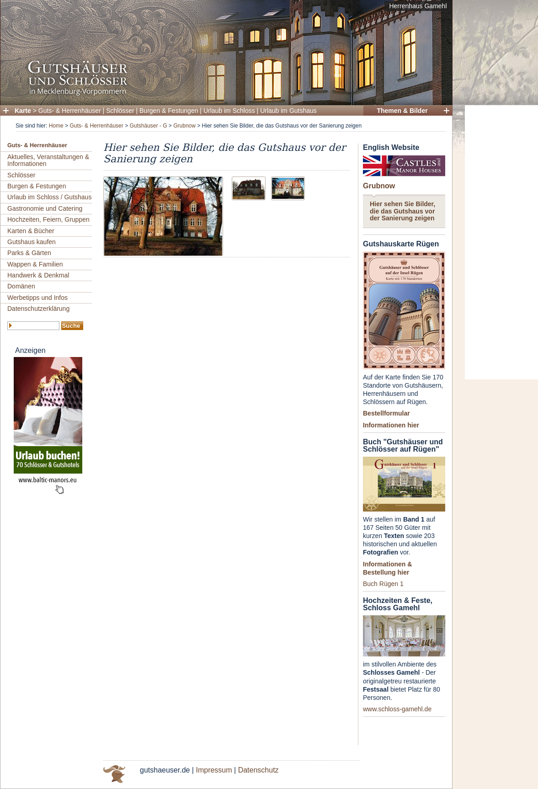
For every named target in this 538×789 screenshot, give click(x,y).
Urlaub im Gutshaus (288, 110)
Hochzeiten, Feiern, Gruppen (48, 219)
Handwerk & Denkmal (38, 275)
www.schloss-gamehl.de (397, 709)
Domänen (21, 286)
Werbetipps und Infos (37, 297)
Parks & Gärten (29, 252)
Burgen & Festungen (168, 110)
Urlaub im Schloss (229, 110)
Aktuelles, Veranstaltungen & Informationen (48, 160)
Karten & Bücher (30, 231)
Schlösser (120, 110)
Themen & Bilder (402, 110)
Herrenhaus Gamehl (418, 6)
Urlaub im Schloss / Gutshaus (49, 197)
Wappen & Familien (35, 264)
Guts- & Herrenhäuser (69, 110)
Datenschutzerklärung (38, 308)
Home (56, 126)
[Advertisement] (501, 242)
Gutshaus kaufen (31, 241)
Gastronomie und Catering (44, 208)
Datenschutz (258, 770)
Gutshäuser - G (148, 126)
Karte (23, 110)
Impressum (214, 770)
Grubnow (184, 126)
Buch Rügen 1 (383, 583)
